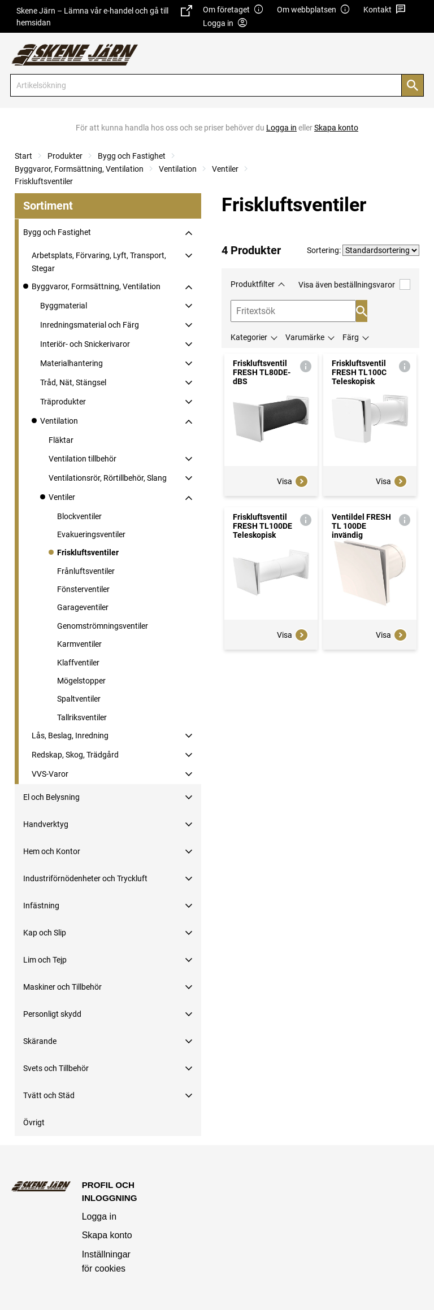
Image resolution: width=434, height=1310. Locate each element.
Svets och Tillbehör (56, 1068)
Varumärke (304, 337)
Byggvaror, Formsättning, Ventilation (79, 168)
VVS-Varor (50, 773)
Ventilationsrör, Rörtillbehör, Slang (108, 477)
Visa (293, 481)
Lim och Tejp (45, 959)
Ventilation (178, 168)
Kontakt (384, 10)
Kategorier (249, 337)
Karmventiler (79, 644)
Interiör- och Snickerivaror (85, 344)
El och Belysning (51, 797)
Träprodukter (63, 401)
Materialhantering (71, 363)
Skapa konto (107, 1235)
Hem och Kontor (51, 851)
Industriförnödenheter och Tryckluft (85, 878)
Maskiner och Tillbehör (62, 986)
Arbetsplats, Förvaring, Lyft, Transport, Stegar (99, 261)
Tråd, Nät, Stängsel (73, 382)
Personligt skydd (52, 1014)
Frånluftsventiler (86, 571)
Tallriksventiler (82, 717)
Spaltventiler (79, 698)
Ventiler (225, 168)
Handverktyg (45, 824)
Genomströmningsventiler (102, 625)
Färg (350, 337)
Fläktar (61, 440)
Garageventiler (82, 607)
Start (23, 155)
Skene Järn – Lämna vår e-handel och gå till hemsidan (104, 16)
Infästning (41, 905)
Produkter (65, 155)
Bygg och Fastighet (132, 155)
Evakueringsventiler (91, 534)
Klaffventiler (78, 662)
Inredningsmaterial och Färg (89, 324)
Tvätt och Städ (49, 1095)
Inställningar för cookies (106, 1262)
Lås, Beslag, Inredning (70, 735)
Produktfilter (253, 284)
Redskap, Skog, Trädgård (75, 754)
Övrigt (34, 1122)
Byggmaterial (63, 305)
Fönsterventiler (83, 589)
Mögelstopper (81, 680)
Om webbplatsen (313, 10)
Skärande (40, 1041)
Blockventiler (79, 516)
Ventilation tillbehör (82, 458)
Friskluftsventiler (44, 181)
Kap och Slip (44, 932)
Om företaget (233, 10)
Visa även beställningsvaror (354, 284)
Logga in (99, 1216)
